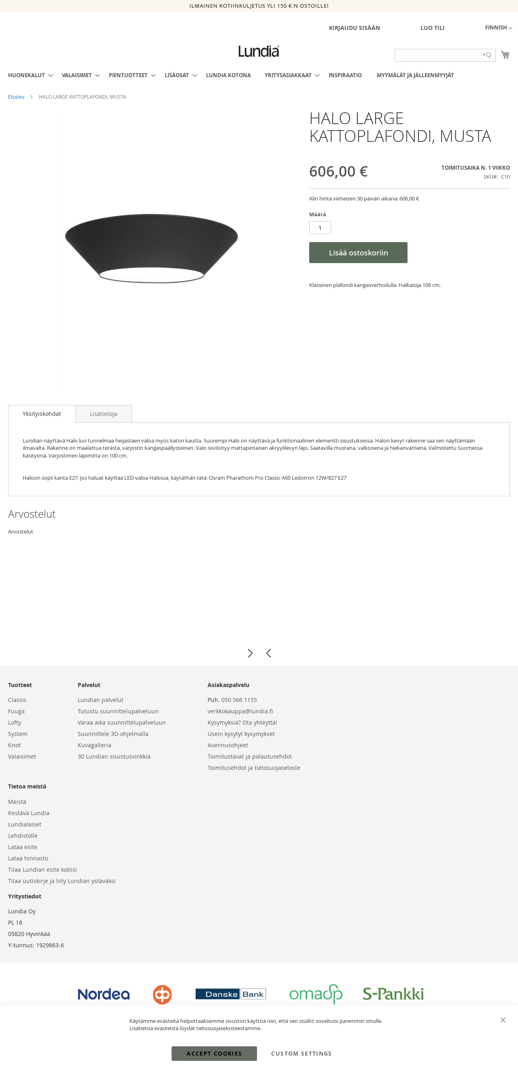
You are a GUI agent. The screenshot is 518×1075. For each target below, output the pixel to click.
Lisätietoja (103, 413)
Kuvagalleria (94, 745)
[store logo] (259, 51)
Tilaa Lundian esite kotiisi (42, 869)
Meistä (17, 801)
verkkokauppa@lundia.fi (240, 711)
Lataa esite (22, 847)
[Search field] (445, 55)
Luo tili (432, 28)
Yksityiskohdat (42, 413)
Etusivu (16, 96)
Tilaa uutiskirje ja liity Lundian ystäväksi (62, 881)
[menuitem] (28, 75)
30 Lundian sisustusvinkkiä (114, 756)
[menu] (259, 75)
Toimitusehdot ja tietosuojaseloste (254, 767)
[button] (498, 28)
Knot (14, 745)
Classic (17, 700)
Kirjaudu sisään (354, 28)
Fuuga (16, 711)
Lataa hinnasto (28, 858)
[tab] (42, 414)
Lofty (14, 722)
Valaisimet (22, 756)
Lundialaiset (24, 824)
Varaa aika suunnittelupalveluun (122, 722)
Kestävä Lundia (28, 813)
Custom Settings (301, 1053)
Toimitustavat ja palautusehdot (250, 756)
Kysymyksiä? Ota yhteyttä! (242, 722)
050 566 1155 (239, 700)
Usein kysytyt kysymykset (241, 734)
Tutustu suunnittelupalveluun (118, 711)
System (18, 734)
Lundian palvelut (100, 700)
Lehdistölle (23, 835)
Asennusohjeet (228, 745)
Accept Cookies (214, 1053)
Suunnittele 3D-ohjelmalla (113, 734)
